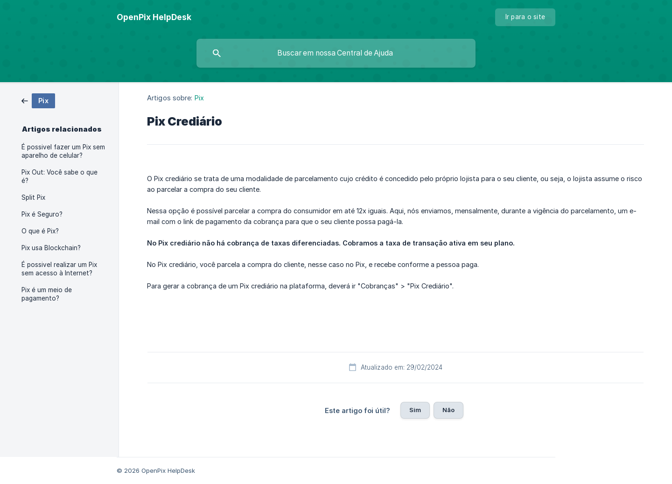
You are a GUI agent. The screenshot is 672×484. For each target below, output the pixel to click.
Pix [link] (199, 98)
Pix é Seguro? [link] (42, 214)
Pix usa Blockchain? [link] (51, 248)
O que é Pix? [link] (40, 231)
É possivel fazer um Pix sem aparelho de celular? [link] (63, 151)
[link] (38, 100)
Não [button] (448, 410)
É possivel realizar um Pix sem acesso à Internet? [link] (59, 269)
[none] (154, 17)
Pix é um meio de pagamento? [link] (46, 294)
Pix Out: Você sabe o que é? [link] (59, 176)
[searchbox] (336, 53)
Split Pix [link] (33, 197)
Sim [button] (415, 410)
